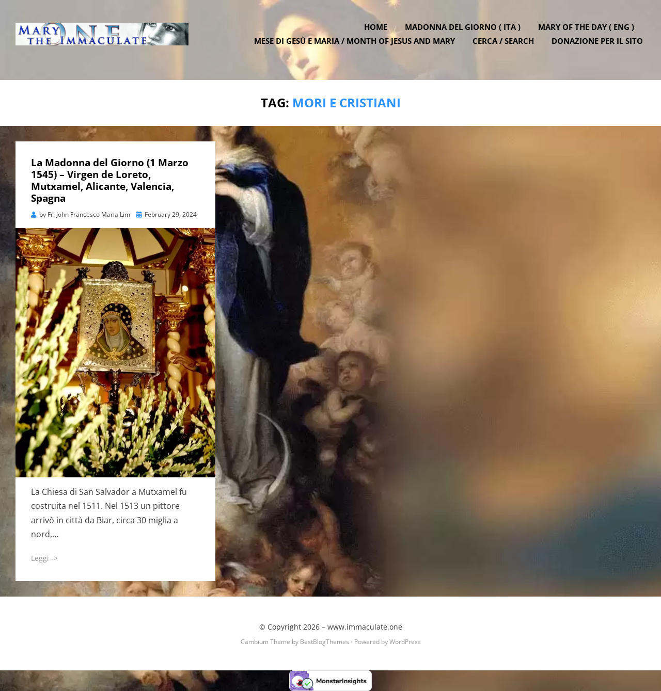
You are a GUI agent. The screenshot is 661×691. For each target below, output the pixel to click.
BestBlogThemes (324, 641)
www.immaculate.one (364, 627)
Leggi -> (44, 558)
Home (378, 32)
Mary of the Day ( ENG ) (589, 32)
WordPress (405, 641)
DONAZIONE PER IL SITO (600, 46)
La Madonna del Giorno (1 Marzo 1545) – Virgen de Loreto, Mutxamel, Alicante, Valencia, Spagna (109, 180)
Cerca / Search (506, 46)
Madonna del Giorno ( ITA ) (465, 32)
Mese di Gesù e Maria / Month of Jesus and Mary (357, 46)
